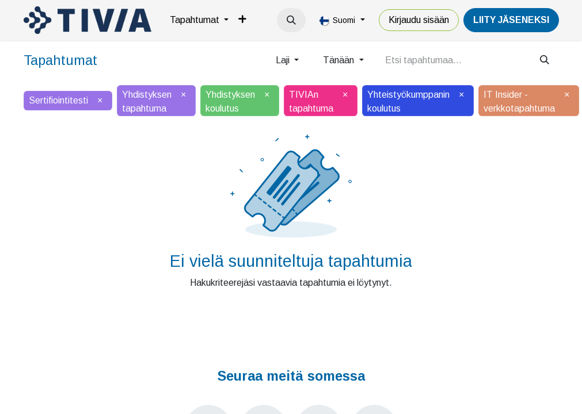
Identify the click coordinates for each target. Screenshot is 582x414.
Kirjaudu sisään (419, 20)
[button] (291, 20)
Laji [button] (284, 60)
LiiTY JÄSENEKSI (511, 20)
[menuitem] (199, 20)
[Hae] (544, 60)
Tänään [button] (339, 60)
